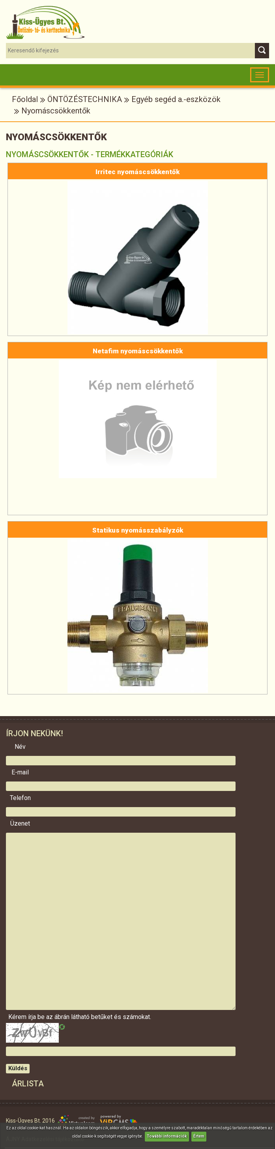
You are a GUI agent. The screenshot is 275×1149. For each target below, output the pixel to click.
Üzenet (20, 823)
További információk (167, 1136)
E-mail (20, 772)
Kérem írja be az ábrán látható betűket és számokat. (20, 1017)
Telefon (20, 798)
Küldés (17, 1068)
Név (20, 747)
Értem (198, 1136)
